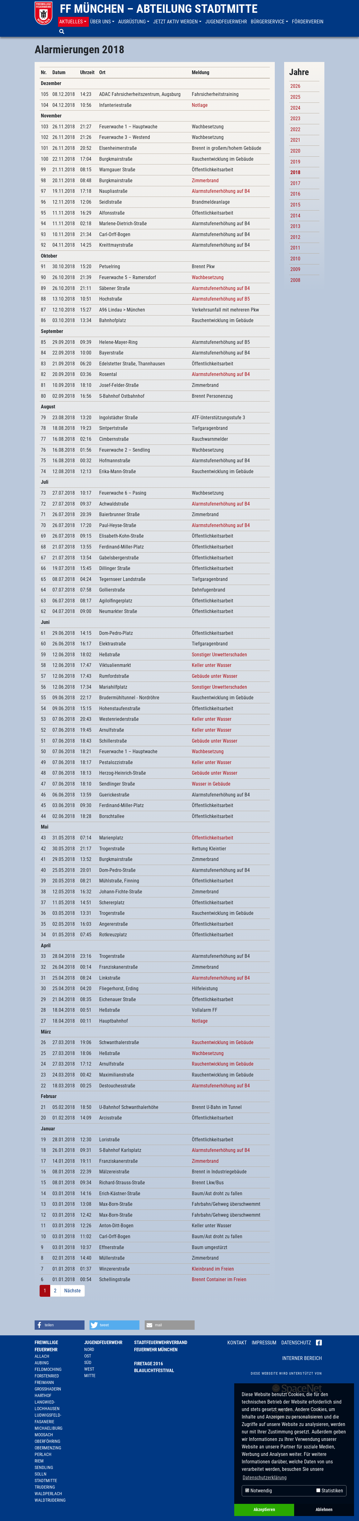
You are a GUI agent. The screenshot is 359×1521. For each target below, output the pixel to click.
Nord (89, 1349)
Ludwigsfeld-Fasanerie (48, 1418)
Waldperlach (48, 1493)
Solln (40, 1473)
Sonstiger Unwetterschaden (219, 655)
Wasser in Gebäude (211, 784)
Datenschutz (296, 1343)
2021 (295, 140)
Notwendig (258, 1491)
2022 (295, 129)
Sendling (44, 1467)
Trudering (45, 1487)
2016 (295, 194)
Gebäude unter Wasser (214, 676)
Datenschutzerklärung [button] (265, 1478)
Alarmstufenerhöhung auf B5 (221, 299)
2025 (295, 97)
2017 (295, 183)
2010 (295, 259)
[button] (73, 22)
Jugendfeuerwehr (103, 1342)
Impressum (264, 1343)
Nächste (72, 1291)
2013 (295, 226)
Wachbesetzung (208, 277)
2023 (295, 118)
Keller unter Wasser (211, 665)
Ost (87, 1355)
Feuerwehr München (155, 1349)
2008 (295, 280)
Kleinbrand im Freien (213, 1269)
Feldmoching (48, 1369)
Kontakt (237, 1343)
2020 (295, 151)
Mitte (89, 1375)
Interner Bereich (302, 1358)
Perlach (43, 1454)
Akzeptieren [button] (264, 1509)
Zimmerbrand (205, 180)
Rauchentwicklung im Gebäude (223, 1042)
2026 (295, 86)
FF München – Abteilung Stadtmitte (159, 9)
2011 (295, 248)
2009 (295, 269)
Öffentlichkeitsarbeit (212, 838)
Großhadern (48, 1388)
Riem (39, 1460)
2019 (295, 162)
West (89, 1369)
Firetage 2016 (148, 1364)
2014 (295, 216)
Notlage (200, 105)
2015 (295, 205)
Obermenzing (48, 1447)
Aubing (42, 1362)
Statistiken (329, 1491)
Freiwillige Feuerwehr (46, 1346)
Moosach (44, 1434)
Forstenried (47, 1375)
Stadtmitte (46, 1480)
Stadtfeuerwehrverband (160, 1342)
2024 (295, 108)
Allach (42, 1356)
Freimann (44, 1382)
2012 (295, 237)
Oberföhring (47, 1441)
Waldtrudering (50, 1500)
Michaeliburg (48, 1428)
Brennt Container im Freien (219, 1279)
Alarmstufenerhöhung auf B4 (221, 191)
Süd (87, 1362)
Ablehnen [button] (324, 1509)
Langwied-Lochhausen (47, 1405)
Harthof (43, 1395)
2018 (295, 172)
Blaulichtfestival (154, 1370)
